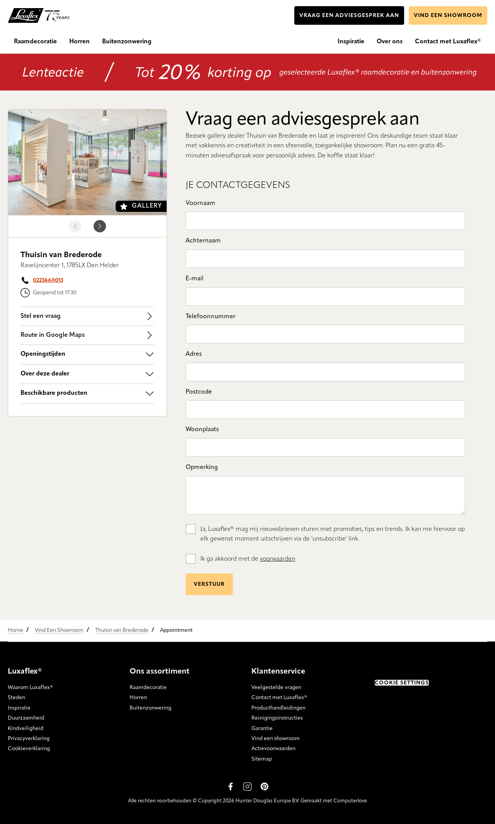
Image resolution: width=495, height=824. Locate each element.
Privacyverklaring (29, 738)
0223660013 (48, 280)
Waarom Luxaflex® (30, 687)
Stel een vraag (87, 316)
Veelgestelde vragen (276, 687)
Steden (16, 697)
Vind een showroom (275, 738)
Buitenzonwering (150, 708)
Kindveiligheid (25, 728)
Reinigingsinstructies (277, 718)
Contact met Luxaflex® (279, 697)
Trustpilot (387, 670)
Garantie (262, 728)
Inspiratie (19, 708)
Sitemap (261, 759)
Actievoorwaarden (273, 748)
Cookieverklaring (29, 748)
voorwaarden (277, 559)
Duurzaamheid (26, 718)
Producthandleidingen (278, 708)
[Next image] (100, 226)
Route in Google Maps (87, 335)
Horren (138, 697)
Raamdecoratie (148, 687)
